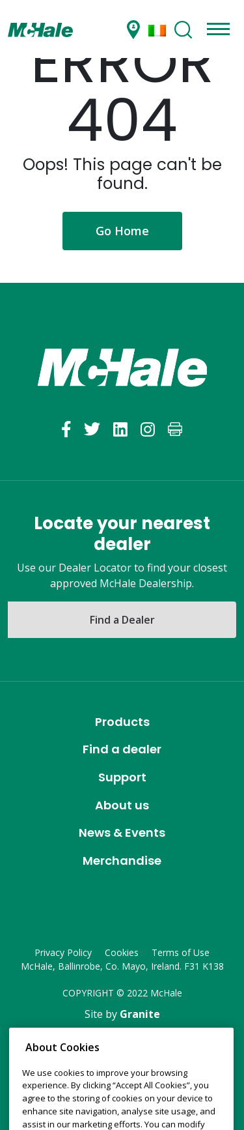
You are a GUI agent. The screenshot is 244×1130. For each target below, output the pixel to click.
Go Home (122, 231)
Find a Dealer (122, 620)
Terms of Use (181, 952)
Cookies (122, 952)
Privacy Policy (63, 952)
